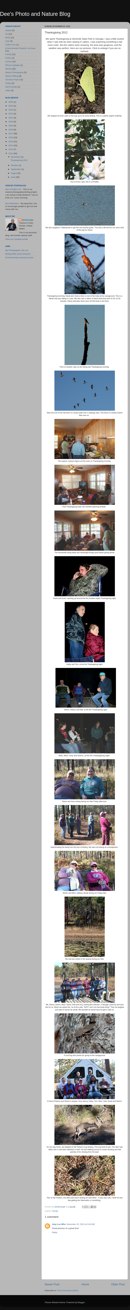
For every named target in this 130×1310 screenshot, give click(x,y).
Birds (7, 37)
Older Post (118, 1284)
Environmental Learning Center (19, 257)
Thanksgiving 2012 (19, 160)
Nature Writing (11, 76)
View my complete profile (16, 239)
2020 (11, 122)
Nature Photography (14, 72)
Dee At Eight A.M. (13, 189)
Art (6, 34)
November (16, 157)
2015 (11, 141)
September (16, 169)
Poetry (8, 83)
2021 (11, 118)
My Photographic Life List (16, 250)
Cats (7, 41)
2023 (11, 110)
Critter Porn (10, 45)
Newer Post (52, 1284)
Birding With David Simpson (18, 254)
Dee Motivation (12, 203)
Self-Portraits (11, 87)
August (14, 173)
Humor (8, 61)
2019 (11, 125)
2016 (11, 137)
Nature (8, 69)
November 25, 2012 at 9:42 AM (81, 1224)
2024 (11, 106)
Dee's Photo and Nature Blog (35, 14)
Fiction (8, 58)
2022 (11, 114)
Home (85, 1284)
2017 (11, 133)
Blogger (81, 1302)
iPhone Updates (12, 65)
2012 (11, 153)
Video (7, 90)
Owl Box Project (12, 79)
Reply (54, 1232)
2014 (11, 145)
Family (55, 1211)
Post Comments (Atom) (67, 1290)
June (13, 177)
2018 (11, 129)
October (15, 165)
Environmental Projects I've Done (20, 48)
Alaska (8, 30)
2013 (11, 149)
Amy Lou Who (59, 1224)
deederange (27, 220)
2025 (11, 102)
